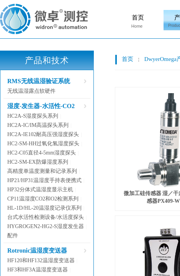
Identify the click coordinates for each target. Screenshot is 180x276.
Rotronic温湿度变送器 (37, 250)
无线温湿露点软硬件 (31, 91)
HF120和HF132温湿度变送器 (41, 260)
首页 (138, 17)
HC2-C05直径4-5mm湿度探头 (41, 153)
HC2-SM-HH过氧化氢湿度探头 (43, 143)
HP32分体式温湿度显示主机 (40, 189)
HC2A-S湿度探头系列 (32, 116)
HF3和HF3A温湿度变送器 (37, 270)
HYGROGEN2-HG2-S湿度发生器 (45, 226)
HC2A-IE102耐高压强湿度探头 (43, 134)
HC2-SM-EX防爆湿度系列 (37, 162)
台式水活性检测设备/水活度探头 (45, 217)
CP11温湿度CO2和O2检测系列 (43, 199)
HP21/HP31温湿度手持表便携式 (44, 180)
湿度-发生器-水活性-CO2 (41, 106)
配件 (12, 235)
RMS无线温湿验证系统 (38, 81)
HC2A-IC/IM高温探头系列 (38, 125)
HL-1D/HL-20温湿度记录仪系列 (44, 208)
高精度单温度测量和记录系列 (42, 171)
